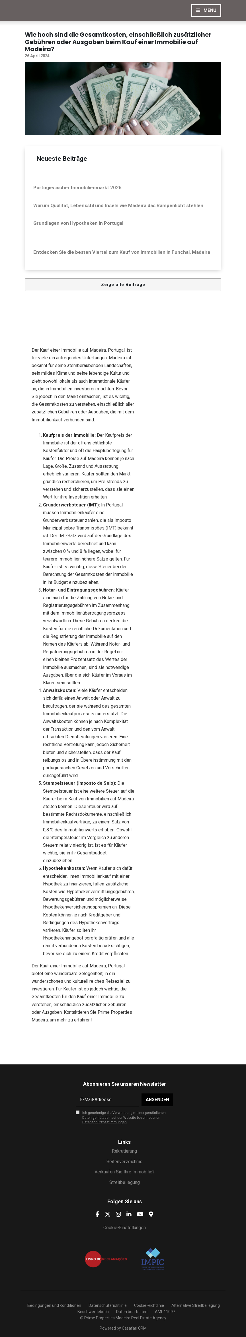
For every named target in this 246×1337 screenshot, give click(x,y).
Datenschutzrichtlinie (108, 1305)
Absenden (157, 1099)
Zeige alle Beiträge (123, 284)
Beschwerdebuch (93, 1311)
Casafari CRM (134, 1328)
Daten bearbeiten (131, 1311)
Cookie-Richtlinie (149, 1305)
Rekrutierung (124, 1151)
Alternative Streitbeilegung (195, 1305)
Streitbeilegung (124, 1182)
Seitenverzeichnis (124, 1161)
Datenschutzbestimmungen (104, 1122)
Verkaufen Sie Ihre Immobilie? (125, 1172)
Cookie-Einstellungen (124, 1227)
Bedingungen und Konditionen (53, 1305)
